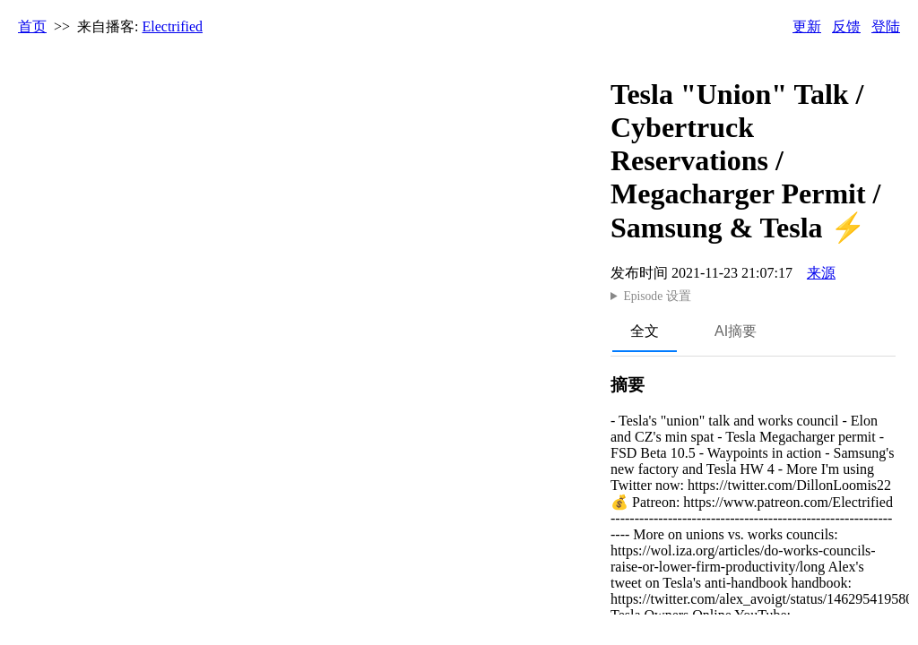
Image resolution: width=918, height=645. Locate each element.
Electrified (173, 26)
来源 (821, 272)
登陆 (885, 26)
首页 (32, 26)
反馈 (846, 26)
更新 (806, 26)
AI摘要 (735, 331)
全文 (644, 331)
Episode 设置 (656, 296)
